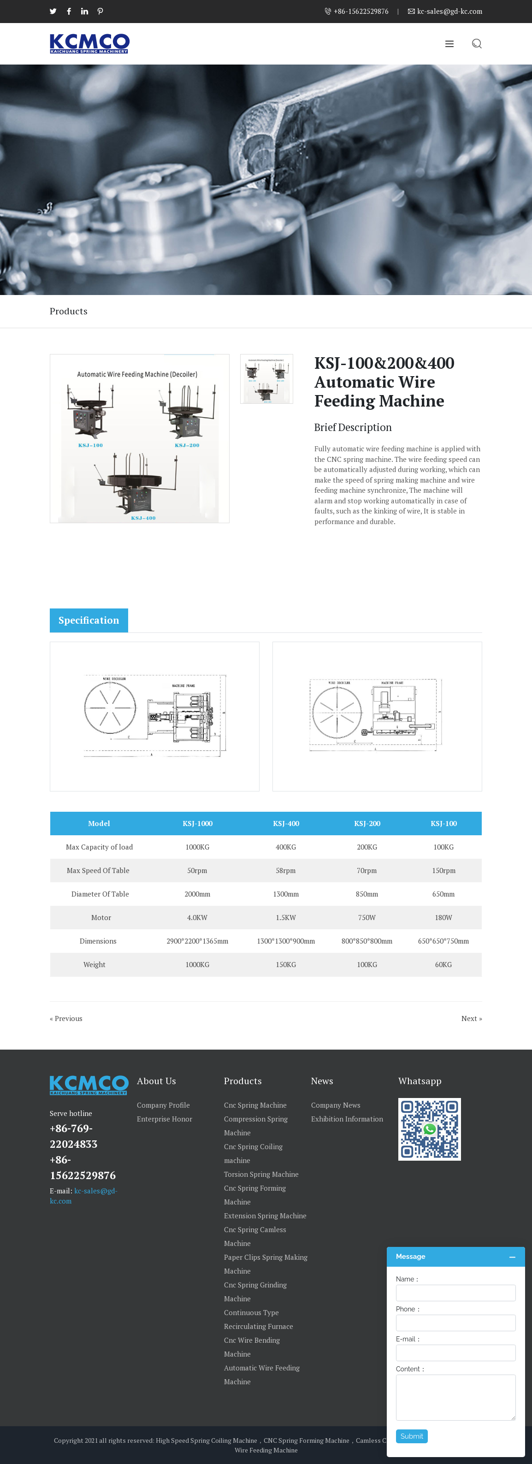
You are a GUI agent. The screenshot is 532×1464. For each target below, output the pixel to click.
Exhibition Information (347, 1118)
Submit (412, 1436)
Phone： (409, 1309)
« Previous (66, 1018)
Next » (471, 1018)
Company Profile (163, 1105)
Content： (411, 1369)
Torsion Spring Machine (261, 1174)
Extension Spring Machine (265, 1215)
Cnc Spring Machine (255, 1105)
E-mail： (409, 1339)
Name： (408, 1279)
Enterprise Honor (164, 1118)
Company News (336, 1105)
